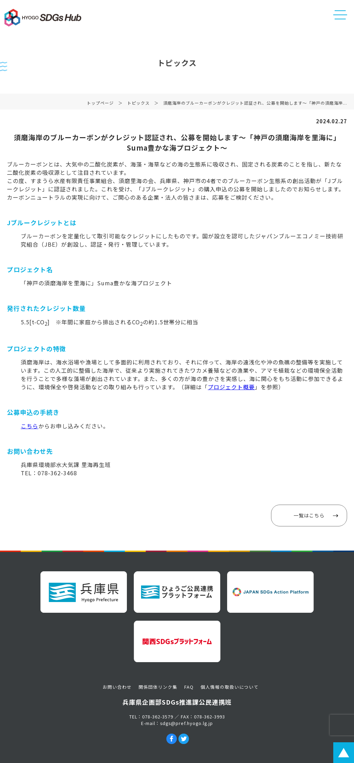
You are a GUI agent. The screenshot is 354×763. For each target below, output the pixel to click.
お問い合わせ (117, 687)
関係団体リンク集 (158, 687)
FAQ (189, 687)
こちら (29, 426)
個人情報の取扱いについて (230, 687)
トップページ (100, 104)
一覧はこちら (309, 515)
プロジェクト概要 (231, 387)
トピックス (138, 104)
